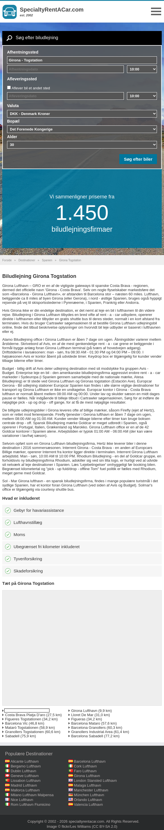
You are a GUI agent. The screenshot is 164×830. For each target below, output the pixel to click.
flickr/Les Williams (76, 826)
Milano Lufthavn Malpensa (32, 795)
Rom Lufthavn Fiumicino (30, 804)
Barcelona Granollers (88, 727)
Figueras (78, 719)
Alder (12, 136)
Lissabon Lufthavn (26, 780)
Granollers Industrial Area (92, 732)
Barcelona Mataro (85, 723)
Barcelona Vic (16, 723)
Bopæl (13, 121)
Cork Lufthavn (85, 766)
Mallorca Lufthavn (25, 790)
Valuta (13, 105)
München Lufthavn (89, 795)
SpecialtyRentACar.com (52, 9)
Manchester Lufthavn (91, 790)
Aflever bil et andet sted (31, 88)
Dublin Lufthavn (23, 771)
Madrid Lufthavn (24, 785)
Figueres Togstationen (23, 719)
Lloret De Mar (82, 715)
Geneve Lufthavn (25, 776)
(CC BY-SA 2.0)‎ (104, 826)
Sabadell (12, 736)
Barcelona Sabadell (87, 736)
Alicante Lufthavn (24, 761)
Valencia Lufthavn (88, 804)
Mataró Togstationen (21, 727)
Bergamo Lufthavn (26, 766)
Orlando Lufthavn (88, 800)
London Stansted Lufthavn (95, 780)
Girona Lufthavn (84, 711)
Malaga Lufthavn (87, 785)
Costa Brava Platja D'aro (25, 715)
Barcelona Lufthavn (89, 761)
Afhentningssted (22, 52)
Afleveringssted (22, 79)
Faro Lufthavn (85, 771)
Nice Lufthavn (22, 800)
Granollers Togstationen (24, 732)
